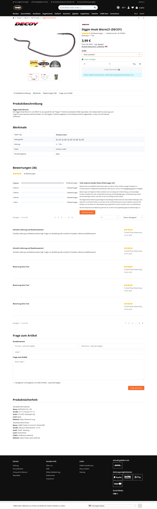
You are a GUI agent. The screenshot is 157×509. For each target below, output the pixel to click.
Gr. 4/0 (75, 139)
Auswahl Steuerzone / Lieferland (95, 47)
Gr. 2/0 (64, 139)
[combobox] (112, 505)
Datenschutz (50, 475)
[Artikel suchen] (95, 7)
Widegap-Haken (61, 135)
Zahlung (16, 465)
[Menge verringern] (84, 64)
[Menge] (109, 64)
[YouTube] (115, 494)
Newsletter (16, 475)
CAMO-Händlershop (86, 465)
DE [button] (124, 7)
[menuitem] (16, 13)
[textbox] (112, 505)
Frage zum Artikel (65, 93)
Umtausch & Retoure (20, 472)
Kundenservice (128, 189)
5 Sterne (16, 183)
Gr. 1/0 (58, 139)
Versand (100, 44)
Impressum (50, 479)
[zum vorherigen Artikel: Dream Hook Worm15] (139, 18)
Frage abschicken (136, 388)
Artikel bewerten (87, 212)
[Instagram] (117, 494)
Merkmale (37, 93)
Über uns (49, 465)
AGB (47, 469)
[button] (140, 2)
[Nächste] (72, 217)
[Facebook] (113, 494)
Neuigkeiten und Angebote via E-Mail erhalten (37, 383)
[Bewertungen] (92, 33)
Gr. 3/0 (69, 139)
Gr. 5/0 (81, 139)
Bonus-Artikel (84, 469)
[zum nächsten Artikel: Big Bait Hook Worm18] (142, 18)
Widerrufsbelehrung (53, 472)
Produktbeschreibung (22, 93)
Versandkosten (18, 469)
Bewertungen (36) (50, 93)
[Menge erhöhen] (139, 64)
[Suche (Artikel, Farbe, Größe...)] (75, 7)
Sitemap (82, 472)
